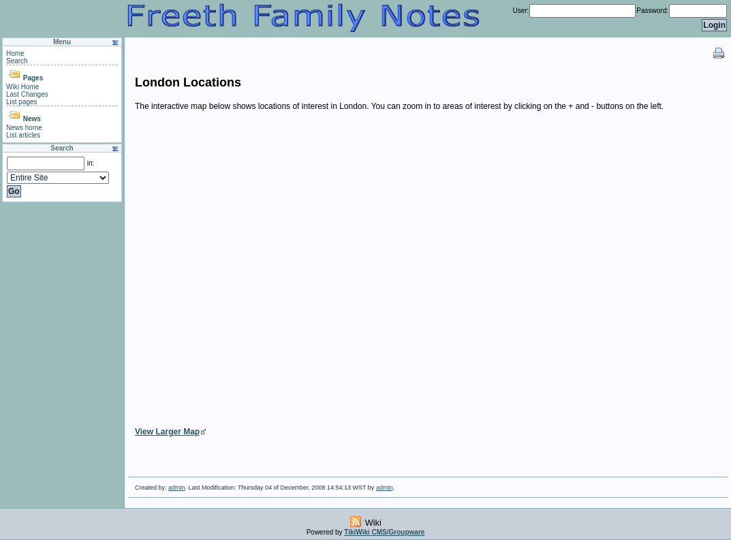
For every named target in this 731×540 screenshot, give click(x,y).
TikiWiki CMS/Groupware (384, 532)
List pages (21, 102)
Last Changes (27, 94)
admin (176, 487)
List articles (23, 135)
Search (17, 61)
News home (24, 127)
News (32, 119)
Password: (652, 10)
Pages (33, 78)
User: (520, 10)
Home (15, 53)
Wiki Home (22, 87)
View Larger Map (167, 431)
